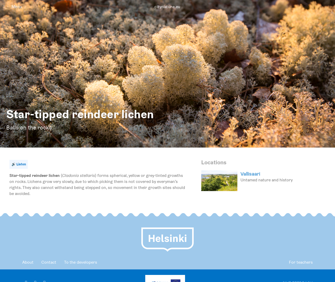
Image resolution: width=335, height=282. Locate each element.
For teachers (301, 262)
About (28, 262)
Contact (48, 262)
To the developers (80, 262)
